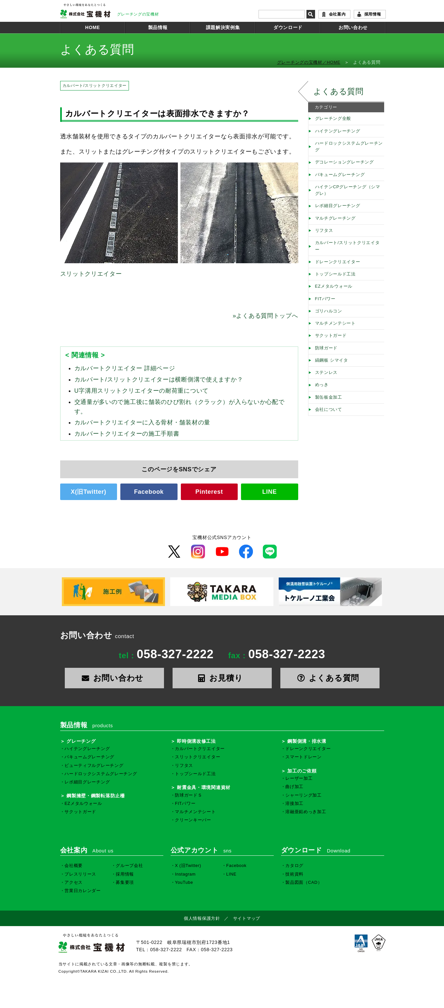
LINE (269, 491)
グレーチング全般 (333, 118)
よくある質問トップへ (265, 315)
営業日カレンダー (82, 890)
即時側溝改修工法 (196, 741)
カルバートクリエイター (200, 748)
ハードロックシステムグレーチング (349, 146)
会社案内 (337, 14)
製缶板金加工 (328, 397)
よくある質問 (338, 91)
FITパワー (325, 299)
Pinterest (209, 491)
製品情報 (158, 27)
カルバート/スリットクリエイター (94, 85)
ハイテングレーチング (337, 131)
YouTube (184, 882)
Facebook (149, 491)
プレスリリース (80, 874)
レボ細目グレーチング (337, 205)
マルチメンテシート (335, 323)
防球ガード (326, 348)
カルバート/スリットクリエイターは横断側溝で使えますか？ (158, 379)
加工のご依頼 (301, 771)
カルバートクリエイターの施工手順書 (127, 433)
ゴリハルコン (328, 311)
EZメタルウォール (334, 286)
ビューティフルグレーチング (93, 765)
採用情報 (372, 14)
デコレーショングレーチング (344, 162)
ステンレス (326, 372)
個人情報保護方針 (202, 918)
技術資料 (294, 874)
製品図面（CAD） (303, 882)
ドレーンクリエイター (337, 262)
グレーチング (81, 741)
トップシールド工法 (335, 274)
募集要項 (125, 882)
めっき (322, 384)
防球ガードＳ (188, 795)
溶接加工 (294, 803)
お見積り (222, 677)
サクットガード (331, 335)
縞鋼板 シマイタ (331, 360)
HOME (92, 27)
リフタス (324, 230)
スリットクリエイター (91, 273)
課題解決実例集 (223, 27)
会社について (328, 409)
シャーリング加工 (303, 795)
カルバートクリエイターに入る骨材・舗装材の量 (142, 422)
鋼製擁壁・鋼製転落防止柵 (95, 795)
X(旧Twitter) (88, 491)
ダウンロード (288, 27)
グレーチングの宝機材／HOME (309, 62)
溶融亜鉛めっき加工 (305, 812)
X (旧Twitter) (188, 865)
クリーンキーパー (193, 820)
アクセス (73, 882)
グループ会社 (129, 865)
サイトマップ (246, 918)
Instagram (185, 874)
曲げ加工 (294, 786)
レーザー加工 (298, 778)
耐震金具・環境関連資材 (203, 787)
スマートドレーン (303, 757)
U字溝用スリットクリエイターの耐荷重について (141, 390)
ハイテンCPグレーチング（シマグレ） (347, 190)
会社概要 (73, 865)
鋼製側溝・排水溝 (306, 741)
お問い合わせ (353, 27)
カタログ (294, 865)
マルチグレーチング (335, 218)
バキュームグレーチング (340, 174)
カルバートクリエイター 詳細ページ (124, 368)
